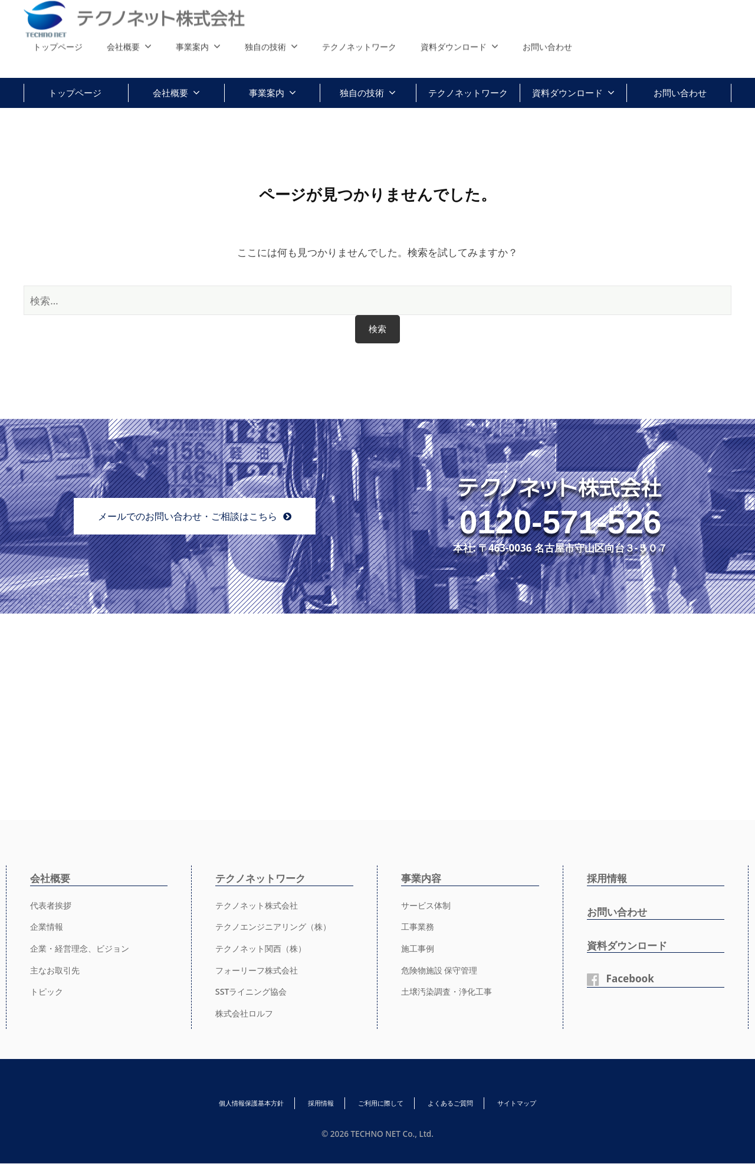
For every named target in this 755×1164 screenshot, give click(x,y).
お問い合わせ (680, 93)
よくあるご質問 (469, 1103)
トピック (47, 992)
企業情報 (47, 927)
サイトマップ (553, 1103)
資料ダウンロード (567, 93)
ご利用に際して (381, 1103)
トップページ (74, 93)
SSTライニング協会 (253, 992)
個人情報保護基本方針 (215, 1103)
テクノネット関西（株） (264, 949)
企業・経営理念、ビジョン (83, 949)
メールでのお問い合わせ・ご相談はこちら (187, 516)
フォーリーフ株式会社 (259, 970)
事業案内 (266, 93)
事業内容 (422, 878)
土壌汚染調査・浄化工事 (449, 992)
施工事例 (418, 949)
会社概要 (170, 93)
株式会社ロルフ (246, 1013)
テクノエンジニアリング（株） (277, 927)
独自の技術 (362, 93)
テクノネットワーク (468, 93)
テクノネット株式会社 (259, 905)
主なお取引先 (56, 970)
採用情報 (608, 878)
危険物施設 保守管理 (442, 970)
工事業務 (418, 927)
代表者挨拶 (52, 905)
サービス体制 (427, 905)
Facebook (632, 978)
